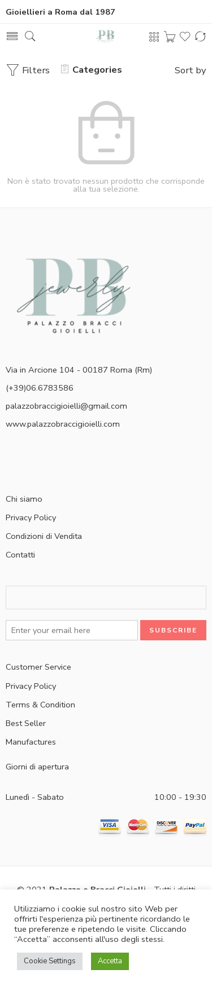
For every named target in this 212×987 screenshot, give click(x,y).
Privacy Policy (31, 517)
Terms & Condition (40, 704)
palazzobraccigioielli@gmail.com (66, 405)
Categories (91, 69)
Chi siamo (24, 498)
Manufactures (31, 741)
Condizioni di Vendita (44, 536)
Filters (28, 70)
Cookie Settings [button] (50, 961)
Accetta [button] (110, 961)
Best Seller (26, 723)
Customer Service (38, 666)
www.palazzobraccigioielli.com (63, 424)
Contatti (20, 554)
